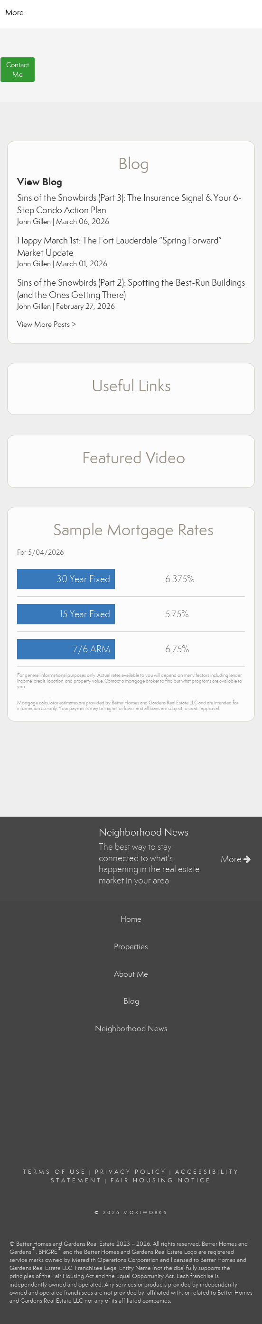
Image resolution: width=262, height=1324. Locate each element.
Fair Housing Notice (161, 1180)
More (14, 13)
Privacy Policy (131, 1172)
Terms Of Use (54, 1172)
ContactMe (17, 70)
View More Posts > (46, 324)
